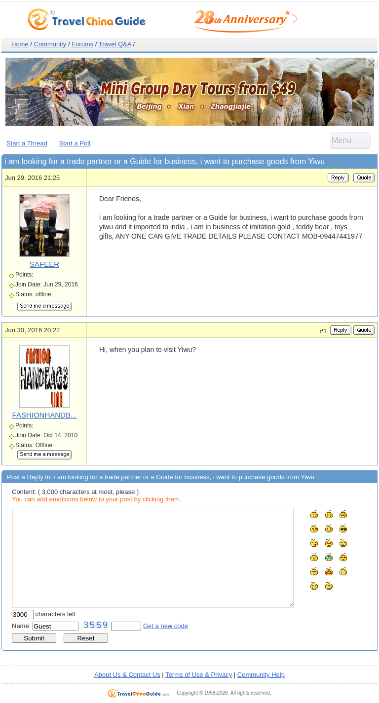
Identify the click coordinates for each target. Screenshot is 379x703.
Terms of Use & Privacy (198, 674)
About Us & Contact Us (127, 674)
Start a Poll (75, 143)
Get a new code (165, 626)
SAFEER (44, 264)
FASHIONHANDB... (44, 415)
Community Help (261, 674)
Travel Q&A (115, 44)
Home (20, 44)
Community (50, 44)
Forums (82, 44)
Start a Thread (26, 143)
